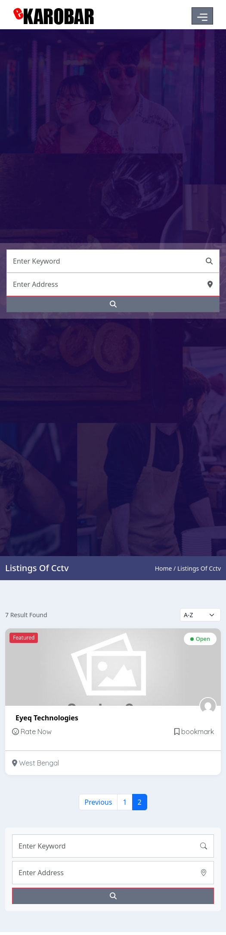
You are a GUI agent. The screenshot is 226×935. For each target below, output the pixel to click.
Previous (98, 802)
